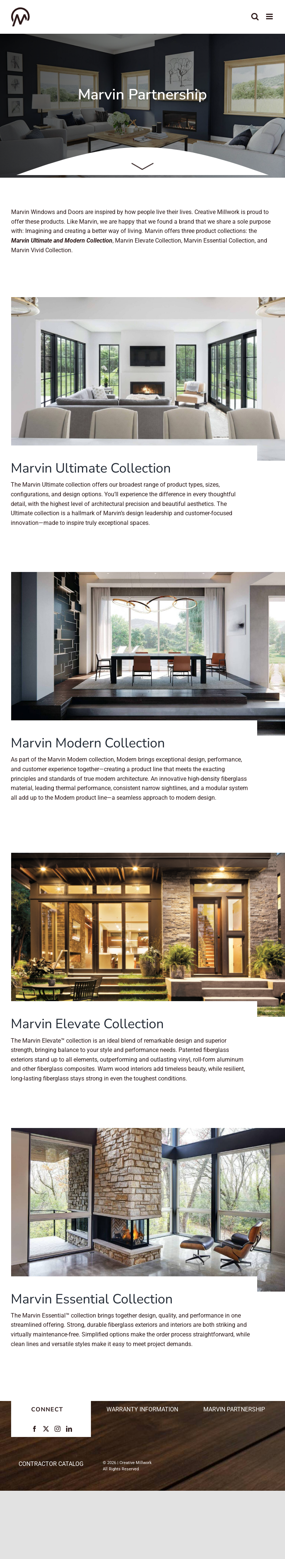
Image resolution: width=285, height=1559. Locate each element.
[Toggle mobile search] (255, 16)
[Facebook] (34, 1429)
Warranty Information (142, 1409)
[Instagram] (57, 1429)
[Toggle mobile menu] (270, 16)
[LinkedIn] (69, 1429)
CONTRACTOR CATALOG (51, 1463)
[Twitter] (46, 1429)
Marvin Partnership (234, 1409)
